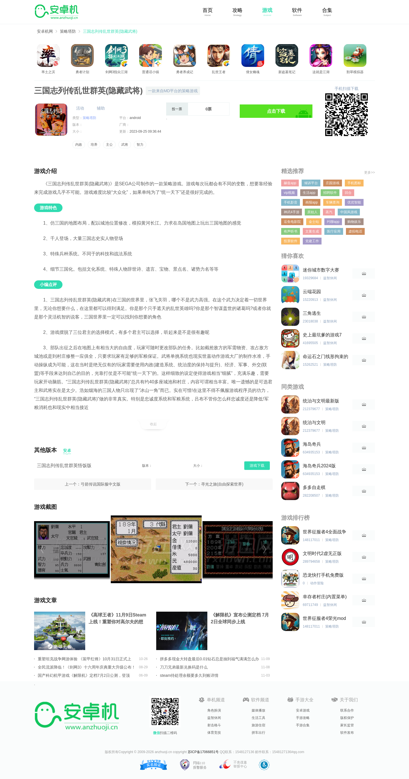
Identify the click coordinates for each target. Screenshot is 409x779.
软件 (297, 10)
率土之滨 (48, 72)
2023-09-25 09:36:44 (145, 131)
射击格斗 (214, 725)
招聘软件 (330, 193)
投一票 (177, 109)
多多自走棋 (314, 487)
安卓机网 (45, 31)
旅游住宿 (258, 725)
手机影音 (290, 202)
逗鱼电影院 (292, 222)
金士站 (314, 222)
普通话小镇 (150, 72)
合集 (327, 10)
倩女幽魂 (253, 72)
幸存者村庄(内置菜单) (325, 596)
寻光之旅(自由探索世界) (222, 484)
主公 (109, 145)
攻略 (237, 10)
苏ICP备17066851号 (203, 752)
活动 (80, 108)
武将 (124, 145)
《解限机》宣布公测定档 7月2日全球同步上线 (240, 618)
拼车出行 (258, 733)
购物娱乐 (354, 222)
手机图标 (354, 183)
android (135, 118)
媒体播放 (258, 710)
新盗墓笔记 (286, 72)
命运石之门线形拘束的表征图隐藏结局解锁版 (325, 356)
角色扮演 (214, 710)
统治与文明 (314, 422)
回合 (348, 193)
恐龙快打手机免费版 (323, 575)
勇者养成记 (184, 72)
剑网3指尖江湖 (116, 72)
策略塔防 (68, 31)
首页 (208, 10)
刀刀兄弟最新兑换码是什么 (184, 667)
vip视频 (289, 193)
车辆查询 (332, 202)
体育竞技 (214, 733)
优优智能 (354, 202)
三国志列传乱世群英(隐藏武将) (110, 31)
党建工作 (312, 241)
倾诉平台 (311, 183)
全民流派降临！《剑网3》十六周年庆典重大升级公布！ (86, 667)
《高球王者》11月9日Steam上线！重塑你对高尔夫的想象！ (117, 618)
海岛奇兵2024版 (319, 465)
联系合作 (347, 710)
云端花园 (312, 291)
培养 (94, 145)
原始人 (312, 212)
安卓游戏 (303, 710)
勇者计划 (82, 72)
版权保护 (347, 718)
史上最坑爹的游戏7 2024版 (322, 335)
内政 (78, 145)
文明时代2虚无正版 (322, 553)
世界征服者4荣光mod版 (324, 618)
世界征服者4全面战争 (324, 531)
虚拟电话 (355, 231)
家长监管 (347, 725)
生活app (309, 193)
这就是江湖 (320, 72)
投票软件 (290, 241)
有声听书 (290, 231)
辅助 (101, 108)
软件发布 (347, 733)
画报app (311, 202)
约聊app (333, 222)
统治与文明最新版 (321, 400)
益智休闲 (214, 718)
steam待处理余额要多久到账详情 (189, 675)
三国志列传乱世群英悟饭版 (64, 465)
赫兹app (290, 183)
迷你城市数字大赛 (321, 270)
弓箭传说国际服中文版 (100, 484)
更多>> (369, 172)
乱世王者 (219, 72)
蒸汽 (328, 212)
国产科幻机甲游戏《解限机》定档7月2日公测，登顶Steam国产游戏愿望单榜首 (84, 675)
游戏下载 (257, 465)
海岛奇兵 (312, 444)
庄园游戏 (332, 183)
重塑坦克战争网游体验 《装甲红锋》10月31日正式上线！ (84, 659)
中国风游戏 (348, 212)
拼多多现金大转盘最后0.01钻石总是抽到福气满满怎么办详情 (209, 659)
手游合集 (303, 725)
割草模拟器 (355, 72)
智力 (140, 145)
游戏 (267, 10)
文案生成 (312, 231)
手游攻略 (303, 718)
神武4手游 (291, 212)
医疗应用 (334, 231)
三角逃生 (312, 313)
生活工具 (258, 718)
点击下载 (276, 111)
